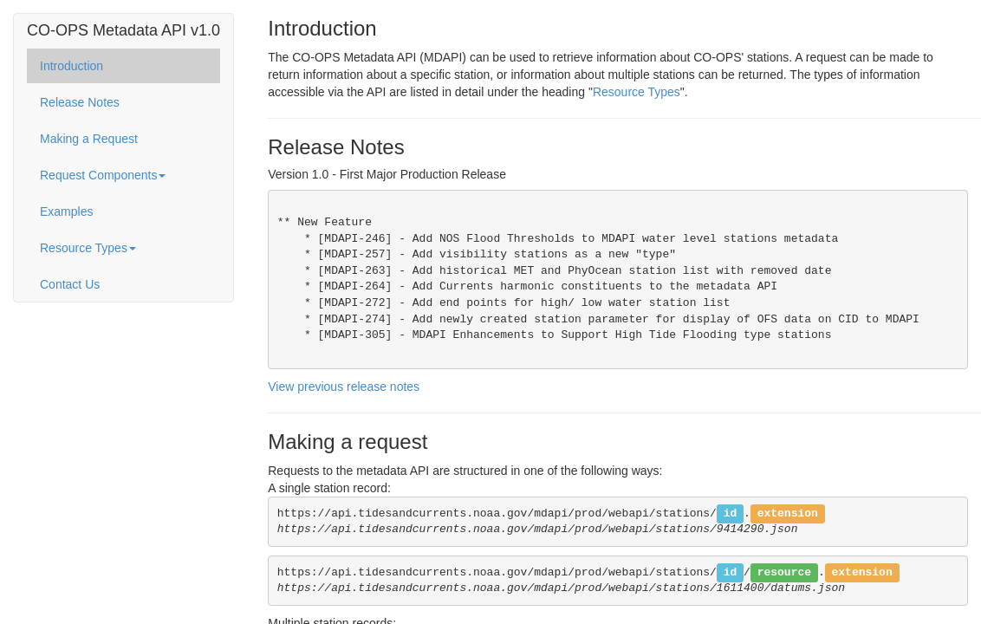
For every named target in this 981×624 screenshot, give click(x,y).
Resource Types (88, 248)
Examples (66, 211)
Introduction (71, 66)
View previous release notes (343, 386)
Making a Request (89, 139)
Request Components (103, 175)
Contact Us (70, 284)
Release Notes (80, 102)
